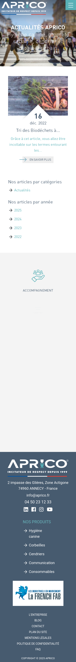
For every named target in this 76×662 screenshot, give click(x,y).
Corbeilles (37, 545)
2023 (17, 228)
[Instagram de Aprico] (41, 510)
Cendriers (37, 554)
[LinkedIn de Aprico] (26, 510)
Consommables (42, 572)
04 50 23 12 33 (38, 502)
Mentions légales (38, 637)
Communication (42, 563)
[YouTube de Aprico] (49, 510)
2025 (17, 210)
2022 (17, 237)
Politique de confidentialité (38, 643)
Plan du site (38, 632)
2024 (17, 219)
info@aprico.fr (37, 495)
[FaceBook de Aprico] (33, 510)
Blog (38, 620)
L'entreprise (38, 614)
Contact (38, 626)
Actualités (22, 190)
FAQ (38, 649)
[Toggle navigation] (70, 5)
